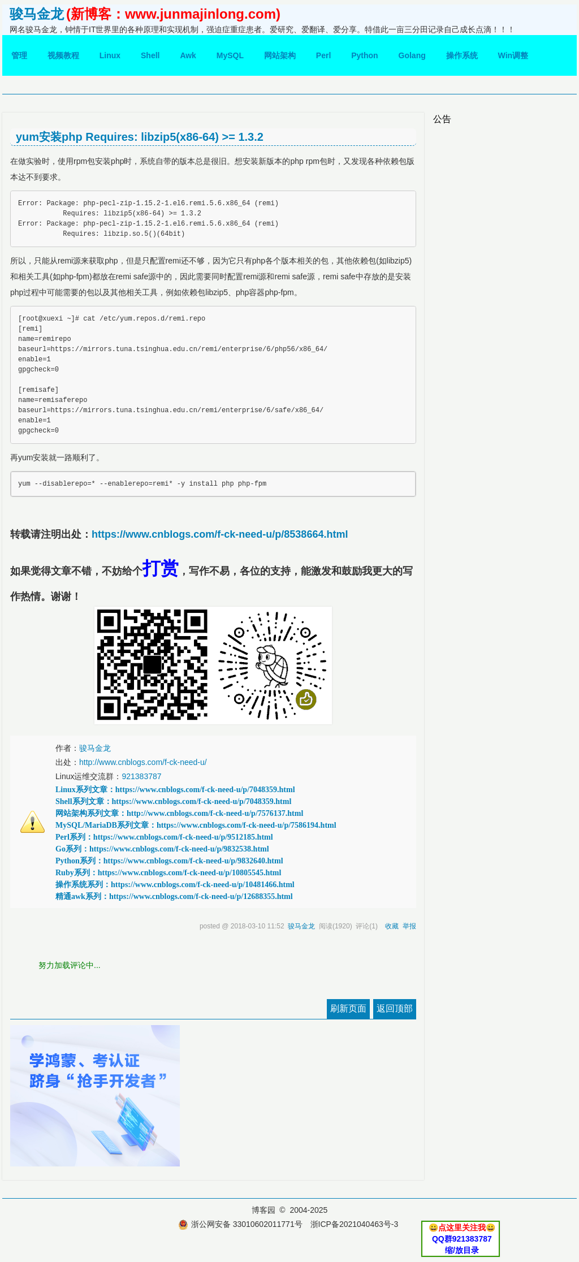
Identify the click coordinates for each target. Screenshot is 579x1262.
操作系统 (462, 55)
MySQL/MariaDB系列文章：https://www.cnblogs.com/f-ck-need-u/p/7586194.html (195, 825)
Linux (110, 55)
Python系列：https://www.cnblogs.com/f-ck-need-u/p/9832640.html (169, 861)
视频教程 (63, 55)
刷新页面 (348, 1008)
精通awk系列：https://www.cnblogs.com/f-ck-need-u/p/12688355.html (174, 896)
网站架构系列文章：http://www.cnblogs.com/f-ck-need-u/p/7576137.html (179, 813)
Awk (188, 55)
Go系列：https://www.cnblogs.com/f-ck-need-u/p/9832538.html (162, 849)
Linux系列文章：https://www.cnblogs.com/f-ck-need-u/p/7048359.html (175, 789)
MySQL (230, 55)
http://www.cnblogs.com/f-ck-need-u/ (143, 762)
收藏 (392, 926)
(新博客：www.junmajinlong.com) (173, 13)
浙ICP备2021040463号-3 (354, 1224)
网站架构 (280, 55)
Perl (323, 55)
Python (364, 55)
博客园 (263, 1210)
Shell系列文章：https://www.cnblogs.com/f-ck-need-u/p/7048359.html (173, 801)
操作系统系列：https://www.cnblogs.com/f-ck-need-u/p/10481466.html (175, 884)
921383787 (141, 776)
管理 (19, 55)
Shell (150, 55)
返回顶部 (395, 1008)
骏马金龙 (37, 13)
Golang (412, 55)
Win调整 (513, 55)
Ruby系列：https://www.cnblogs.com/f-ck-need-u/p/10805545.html (168, 872)
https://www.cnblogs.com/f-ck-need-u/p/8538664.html (220, 534)
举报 (409, 926)
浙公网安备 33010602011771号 (240, 1224)
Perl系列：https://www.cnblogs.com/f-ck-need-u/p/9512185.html (164, 837)
